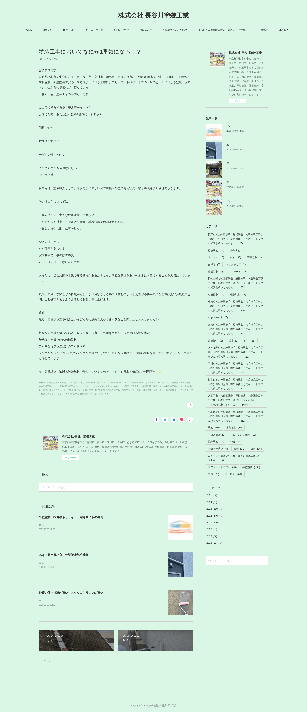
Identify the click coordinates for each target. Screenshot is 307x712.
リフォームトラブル (222, 467)
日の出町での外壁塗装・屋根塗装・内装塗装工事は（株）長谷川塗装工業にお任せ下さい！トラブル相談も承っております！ (235, 283)
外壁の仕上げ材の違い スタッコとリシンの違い (71, 592)
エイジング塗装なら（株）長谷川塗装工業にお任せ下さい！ (235, 458)
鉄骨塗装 (237, 250)
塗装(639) (74, 394)
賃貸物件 (215, 340)
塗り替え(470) (101, 394)
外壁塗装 (251, 467)
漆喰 (239, 448)
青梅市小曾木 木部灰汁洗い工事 (245, 163)
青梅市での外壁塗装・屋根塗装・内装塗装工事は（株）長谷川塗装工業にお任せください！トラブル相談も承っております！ (235, 329)
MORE (269, 29)
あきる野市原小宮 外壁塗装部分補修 (63, 555)
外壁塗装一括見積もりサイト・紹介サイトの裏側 (71, 517)
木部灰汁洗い (218, 448)
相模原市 (216, 294)
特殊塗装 (216, 441)
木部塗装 (234, 427)
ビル (249, 340)
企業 (235, 257)
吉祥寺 (214, 264)
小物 (235, 441)
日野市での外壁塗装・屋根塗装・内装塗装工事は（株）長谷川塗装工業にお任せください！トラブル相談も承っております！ (235, 239)
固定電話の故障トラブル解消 (242, 182)
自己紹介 (55, 29)
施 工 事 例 (102, 29)
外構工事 (215, 271)
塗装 (214, 427)
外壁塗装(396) (86, 394)
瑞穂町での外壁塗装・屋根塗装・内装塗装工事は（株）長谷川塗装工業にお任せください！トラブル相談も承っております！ (235, 306)
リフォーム (238, 271)
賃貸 (233, 340)
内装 (213, 474)
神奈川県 (238, 294)
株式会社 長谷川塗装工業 (153, 15)
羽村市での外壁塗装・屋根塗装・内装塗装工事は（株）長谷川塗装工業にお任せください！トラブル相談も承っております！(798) (99, 382)
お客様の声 (152, 29)
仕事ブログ (76, 29)
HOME (35, 29)
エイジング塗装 (244, 434)
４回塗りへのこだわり (181, 29)
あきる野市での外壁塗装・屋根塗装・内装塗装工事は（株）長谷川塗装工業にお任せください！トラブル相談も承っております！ (235, 352)
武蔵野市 (254, 257)
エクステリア (236, 264)
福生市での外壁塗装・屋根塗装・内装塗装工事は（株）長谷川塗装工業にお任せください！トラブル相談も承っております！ (235, 384)
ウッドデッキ (218, 317)
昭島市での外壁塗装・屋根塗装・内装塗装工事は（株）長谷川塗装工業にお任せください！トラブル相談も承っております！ (235, 416)
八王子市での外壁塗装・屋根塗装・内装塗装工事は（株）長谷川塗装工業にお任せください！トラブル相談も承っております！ (235, 400)
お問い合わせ (128, 29)
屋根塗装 (216, 250)
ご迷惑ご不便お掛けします (241, 200)
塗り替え (233, 474)
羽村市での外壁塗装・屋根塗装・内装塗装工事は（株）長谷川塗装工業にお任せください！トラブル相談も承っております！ (235, 368)
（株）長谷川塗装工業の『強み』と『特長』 (230, 29)
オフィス (216, 257)
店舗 (256, 448)
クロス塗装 (217, 434)
